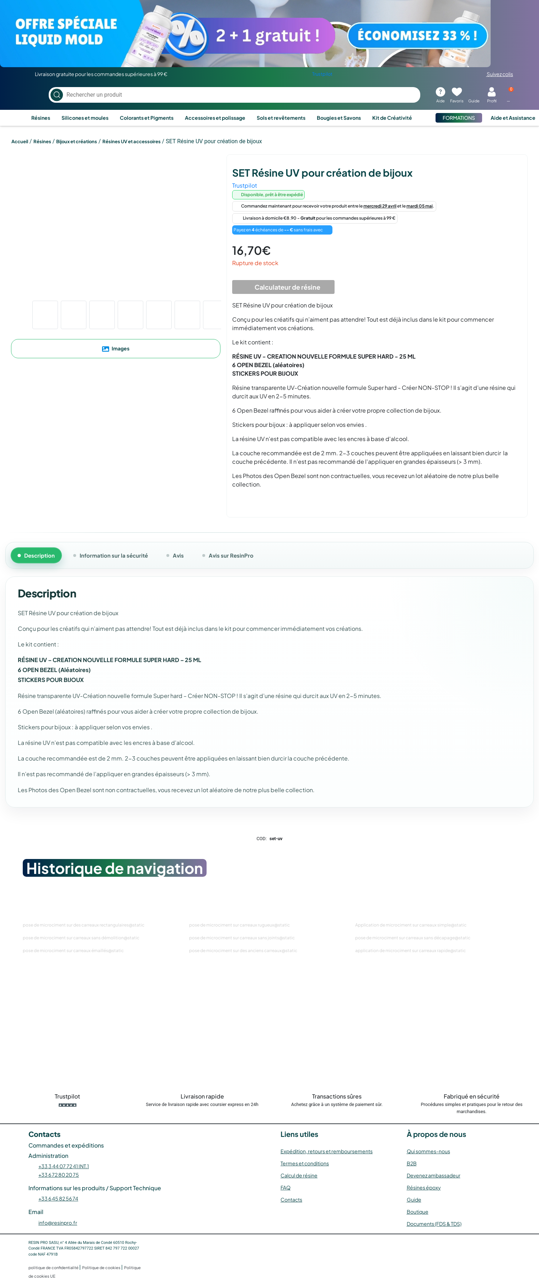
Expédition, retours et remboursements (327, 1151)
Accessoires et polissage (215, 117)
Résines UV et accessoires (131, 141)
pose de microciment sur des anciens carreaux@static (243, 950)
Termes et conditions (305, 1163)
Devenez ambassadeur (433, 1175)
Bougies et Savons (339, 117)
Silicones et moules (85, 117)
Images (115, 349)
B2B (412, 1163)
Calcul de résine (299, 1175)
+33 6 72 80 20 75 (58, 1174)
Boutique (417, 1211)
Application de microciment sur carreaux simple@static (410, 925)
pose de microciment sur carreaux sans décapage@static (412, 937)
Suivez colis (495, 74)
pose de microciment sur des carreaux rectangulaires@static (83, 925)
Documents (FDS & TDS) (434, 1223)
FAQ (285, 1187)
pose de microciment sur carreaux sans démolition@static (81, 937)
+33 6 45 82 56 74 (58, 1198)
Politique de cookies (101, 1267)
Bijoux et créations (76, 141)
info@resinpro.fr (57, 1222)
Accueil (19, 141)
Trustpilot (322, 74)
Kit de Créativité (392, 117)
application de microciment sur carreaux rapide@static (410, 950)
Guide (414, 1199)
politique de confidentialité (53, 1267)
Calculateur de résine (283, 287)
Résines (40, 117)
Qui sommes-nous (428, 1151)
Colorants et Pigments (147, 117)
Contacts (291, 1199)
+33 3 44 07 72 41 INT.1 (63, 1166)
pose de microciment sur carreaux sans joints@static (242, 937)
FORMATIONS (459, 117)
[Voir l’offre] (269, 33)
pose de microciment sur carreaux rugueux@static (239, 925)
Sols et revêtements (281, 117)
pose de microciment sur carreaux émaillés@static (73, 950)
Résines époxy (424, 1187)
